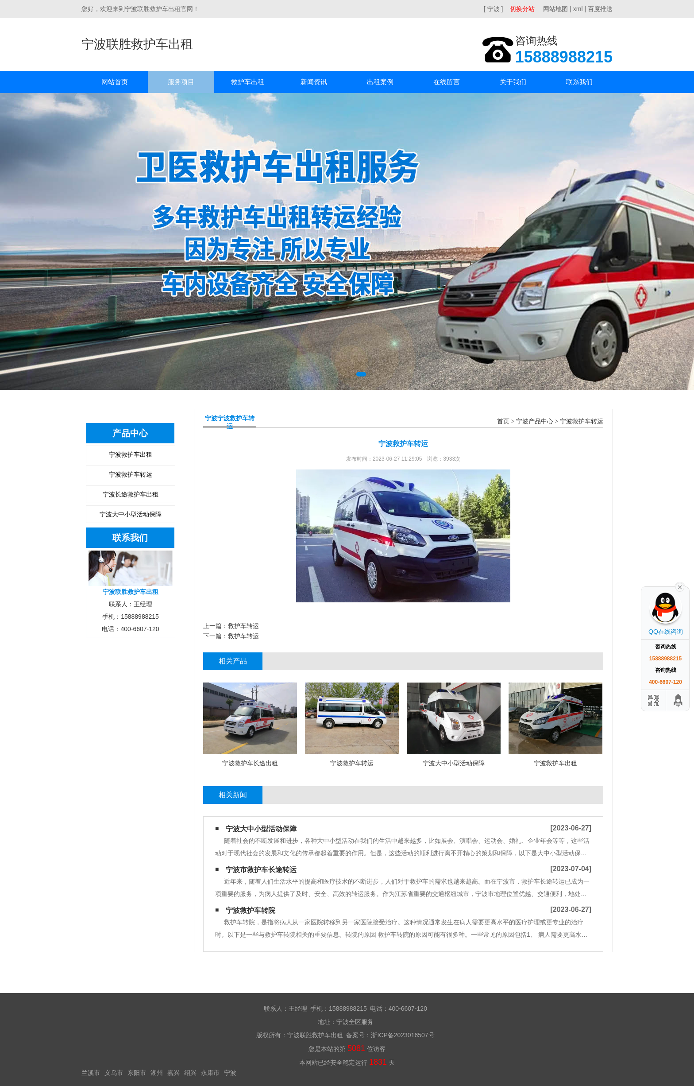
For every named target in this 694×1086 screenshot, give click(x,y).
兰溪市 (90, 1072)
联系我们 (579, 81)
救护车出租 (247, 81)
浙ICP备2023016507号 (402, 1035)
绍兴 (190, 1072)
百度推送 (600, 8)
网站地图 (555, 8)
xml (578, 8)
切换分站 (522, 8)
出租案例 (380, 81)
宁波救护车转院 (250, 910)
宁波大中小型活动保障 (131, 514)
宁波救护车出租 (130, 454)
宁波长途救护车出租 (130, 494)
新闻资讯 (314, 81)
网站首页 (114, 81)
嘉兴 (173, 1072)
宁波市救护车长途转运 (261, 869)
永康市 (210, 1072)
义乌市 (113, 1072)
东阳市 (136, 1072)
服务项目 (181, 81)
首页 (503, 421)
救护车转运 (243, 625)
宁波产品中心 (534, 421)
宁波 (230, 1072)
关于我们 (513, 81)
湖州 (156, 1072)
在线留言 (446, 81)
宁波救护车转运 (130, 474)
